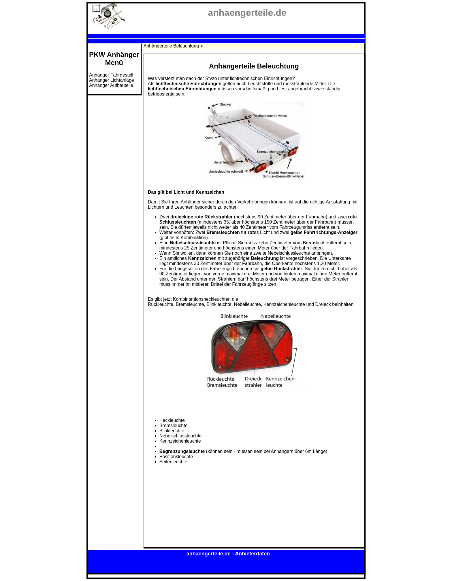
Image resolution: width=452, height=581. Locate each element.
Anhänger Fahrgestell (111, 75)
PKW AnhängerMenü (114, 58)
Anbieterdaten (252, 554)
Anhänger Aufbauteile (111, 85)
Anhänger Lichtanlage (111, 80)
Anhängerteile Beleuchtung (171, 45)
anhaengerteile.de (209, 554)
